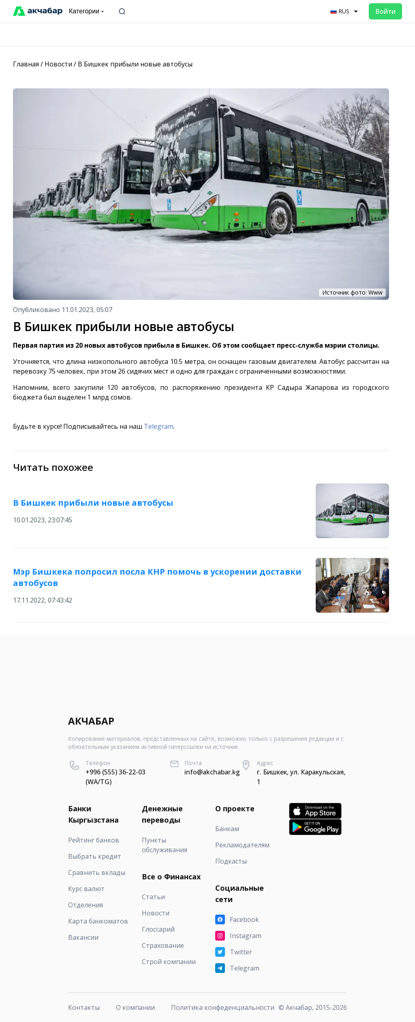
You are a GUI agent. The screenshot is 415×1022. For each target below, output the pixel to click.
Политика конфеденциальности (222, 1007)
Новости (58, 64)
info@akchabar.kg (212, 772)
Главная (26, 64)
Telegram (158, 426)
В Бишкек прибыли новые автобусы (135, 64)
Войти (385, 11)
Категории (87, 11)
